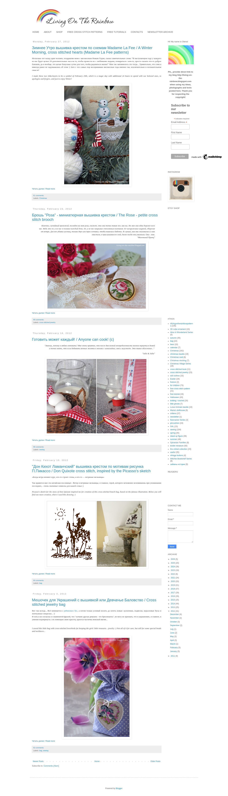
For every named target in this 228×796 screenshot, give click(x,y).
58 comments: (38, 447)
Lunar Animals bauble (179, 407)
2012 (173, 611)
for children (175, 385)
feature (173, 382)
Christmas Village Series (180, 364)
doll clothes (175, 376)
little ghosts (175, 404)
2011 (173, 656)
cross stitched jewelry (47, 322)
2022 (173, 574)
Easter (173, 379)
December (174, 614)
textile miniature (177, 446)
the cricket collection (178, 449)
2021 (173, 578)
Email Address (179, 122)
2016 (173, 596)
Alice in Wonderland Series (181, 332)
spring (172, 433)
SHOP (59, 32)
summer (173, 439)
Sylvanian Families (178, 442)
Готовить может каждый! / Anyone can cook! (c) (73, 339)
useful (172, 452)
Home (97, 761)
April (172, 640)
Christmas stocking (178, 360)
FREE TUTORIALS (116, 32)
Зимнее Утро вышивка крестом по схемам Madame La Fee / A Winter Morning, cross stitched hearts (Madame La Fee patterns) (92, 50)
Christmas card (176, 357)
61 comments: (38, 195)
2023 (173, 570)
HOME (35, 32)
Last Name (176, 142)
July (172, 629)
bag (40, 583)
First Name (176, 132)
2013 (173, 607)
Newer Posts (38, 761)
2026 (173, 559)
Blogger (119, 788)
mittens (173, 413)
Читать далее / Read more (43, 189)
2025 (173, 563)
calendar (173, 347)
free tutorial (175, 394)
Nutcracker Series (177, 420)
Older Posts (155, 761)
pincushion (174, 423)
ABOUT (47, 32)
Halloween (174, 397)
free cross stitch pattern (180, 388)
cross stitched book (178, 369)
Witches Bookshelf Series (181, 459)
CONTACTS (137, 32)
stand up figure (176, 436)
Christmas (43, 198)
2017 (173, 592)
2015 (173, 600)
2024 (173, 567)
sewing (42, 450)
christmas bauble (177, 354)
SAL (172, 426)
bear (172, 344)
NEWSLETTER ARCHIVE (160, 32)
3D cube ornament (178, 329)
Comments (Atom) (51, 766)
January (173, 651)
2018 (173, 589)
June (172, 633)
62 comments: (38, 748)
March (173, 644)
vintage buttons (176, 455)
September (175, 625)
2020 (173, 581)
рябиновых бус (70, 611)
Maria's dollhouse (177, 410)
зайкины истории (177, 464)
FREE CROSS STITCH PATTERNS (84, 32)
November (174, 618)
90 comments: (38, 320)
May (172, 636)
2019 (173, 585)
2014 (173, 604)
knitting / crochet (177, 401)
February (174, 647)
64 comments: (38, 580)
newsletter (174, 417)
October (173, 622)
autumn (173, 338)
